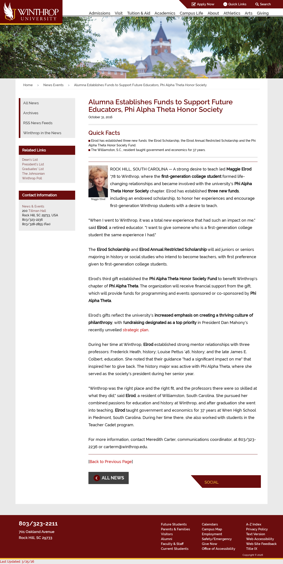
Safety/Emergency (217, 539)
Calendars (210, 524)
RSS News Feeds (37, 123)
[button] (21, 43)
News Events (53, 85)
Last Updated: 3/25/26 (17, 561)
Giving (263, 13)
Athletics (232, 13)
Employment (212, 534)
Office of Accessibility (218, 549)
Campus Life (191, 13)
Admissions (99, 13)
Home (28, 85)
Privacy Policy (257, 529)
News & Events (33, 206)
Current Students (174, 549)
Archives (30, 113)
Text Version (255, 534)
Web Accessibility (260, 539)
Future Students (174, 524)
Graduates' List (33, 169)
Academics (165, 13)
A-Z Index (253, 524)
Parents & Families (175, 529)
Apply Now (205, 4)
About (213, 13)
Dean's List (30, 159)
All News (31, 103)
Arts (248, 13)
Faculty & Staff (172, 544)
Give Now (209, 544)
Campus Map (212, 529)
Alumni (166, 539)
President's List (33, 164)
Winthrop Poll (32, 178)
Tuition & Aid (138, 13)
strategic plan (135, 330)
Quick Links (237, 4)
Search (265, 4)
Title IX (251, 549)
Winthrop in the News (42, 133)
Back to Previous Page (111, 461)
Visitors (167, 534)
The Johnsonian (33, 173)
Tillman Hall (37, 211)
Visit (119, 13)
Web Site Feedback (261, 544)
